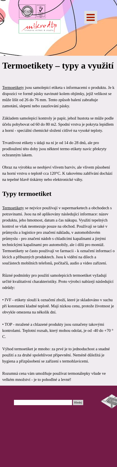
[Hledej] (43, 402)
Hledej (78, 402)
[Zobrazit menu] (90, 17)
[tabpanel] (58, 221)
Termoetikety (13, 87)
